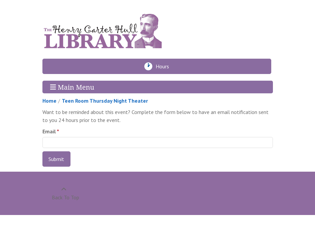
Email (49, 131)
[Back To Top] (64, 193)
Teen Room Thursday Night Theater (105, 100)
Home (49, 100)
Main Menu (72, 86)
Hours (164, 66)
